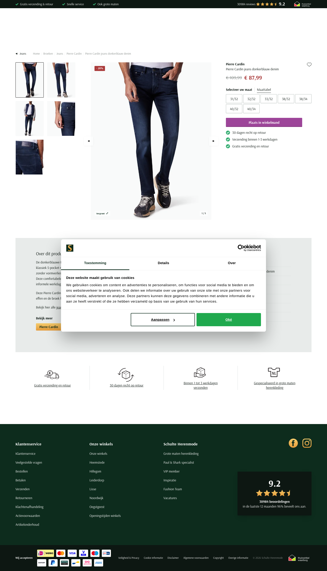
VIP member (172, 471)
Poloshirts (52, 38)
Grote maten (244, 38)
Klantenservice (28, 444)
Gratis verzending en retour (52, 385)
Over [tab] (232, 263)
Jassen (175, 38)
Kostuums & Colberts (143, 38)
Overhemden (25, 38)
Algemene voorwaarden (196, 558)
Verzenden (22, 489)
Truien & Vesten (82, 38)
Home (36, 54)
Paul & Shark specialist (179, 462)
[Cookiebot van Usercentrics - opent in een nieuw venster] (241, 248)
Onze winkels (101, 444)
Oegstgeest (97, 507)
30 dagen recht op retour (126, 385)
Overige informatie (238, 558)
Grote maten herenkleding (181, 453)
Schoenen (217, 38)
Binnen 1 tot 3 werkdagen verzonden (201, 385)
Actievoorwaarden (27, 515)
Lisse (92, 489)
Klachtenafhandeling (29, 507)
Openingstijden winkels (105, 515)
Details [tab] (163, 263)
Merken (286, 38)
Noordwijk (96, 498)
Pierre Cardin (74, 54)
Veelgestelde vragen (28, 462)
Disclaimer (173, 558)
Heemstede (97, 462)
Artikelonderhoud (27, 524)
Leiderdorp (96, 480)
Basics (194, 38)
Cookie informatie (153, 558)
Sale (267, 38)
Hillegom (95, 471)
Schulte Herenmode (181, 444)
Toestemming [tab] (95, 263)
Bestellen (21, 471)
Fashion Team (173, 489)
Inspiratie (170, 480)
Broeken (111, 38)
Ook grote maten (108, 4)
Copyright (218, 558)
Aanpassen (163, 319)
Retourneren (23, 498)
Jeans (59, 54)
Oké (228, 319)
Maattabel (264, 89)
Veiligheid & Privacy (128, 558)
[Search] (253, 19)
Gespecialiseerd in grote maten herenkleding (274, 385)
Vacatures (170, 498)
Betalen (20, 480)
